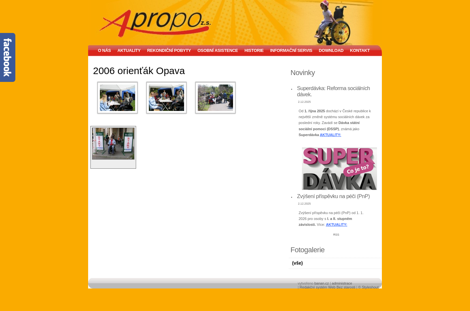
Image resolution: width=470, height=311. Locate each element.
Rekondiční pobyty (169, 50)
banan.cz (321, 283)
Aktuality (129, 50)
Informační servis (291, 50)
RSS (336, 234)
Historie (254, 50)
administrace (342, 283)
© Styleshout (368, 287)
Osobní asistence (217, 50)
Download (331, 50)
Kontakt (359, 50)
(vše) (297, 263)
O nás (104, 50)
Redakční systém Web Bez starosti (327, 287)
